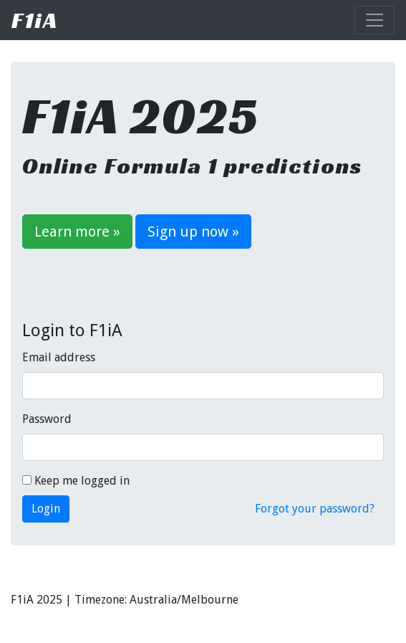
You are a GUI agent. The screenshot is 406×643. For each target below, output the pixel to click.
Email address (58, 357)
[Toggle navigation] (374, 20)
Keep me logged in (76, 480)
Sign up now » (193, 231)
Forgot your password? (314, 508)
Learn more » (77, 231)
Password (47, 419)
